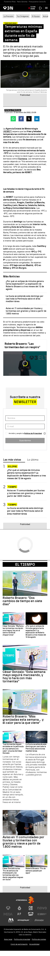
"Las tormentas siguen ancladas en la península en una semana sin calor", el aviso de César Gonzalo (13, 748)
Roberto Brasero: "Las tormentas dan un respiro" (22, 345)
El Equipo (36, 16)
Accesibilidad (34, 944)
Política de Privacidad (33, 433)
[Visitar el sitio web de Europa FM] (42, 914)
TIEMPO (12, 487)
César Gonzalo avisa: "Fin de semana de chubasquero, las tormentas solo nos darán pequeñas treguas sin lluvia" (13, 874)
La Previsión (8, 16)
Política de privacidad (22, 939)
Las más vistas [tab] (12, 459)
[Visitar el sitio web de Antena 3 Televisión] (8, 908)
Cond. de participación (19, 944)
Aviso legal (8, 939)
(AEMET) (7, 131)
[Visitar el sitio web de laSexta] (19, 908)
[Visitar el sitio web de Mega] (8, 914)
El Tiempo (25, 564)
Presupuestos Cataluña (37, 2)
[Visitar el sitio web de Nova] (42, 908)
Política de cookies (39, 939)
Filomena (22, 158)
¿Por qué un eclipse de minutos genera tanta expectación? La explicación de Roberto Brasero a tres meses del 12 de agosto (25, 285)
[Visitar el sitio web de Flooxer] (39, 920)
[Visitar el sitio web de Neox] (30, 908)
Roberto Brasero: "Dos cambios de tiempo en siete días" (22, 601)
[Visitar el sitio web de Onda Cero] (30, 914)
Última (33, 8)
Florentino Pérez (10, 2)
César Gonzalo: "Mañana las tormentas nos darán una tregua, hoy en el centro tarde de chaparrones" (13, 630)
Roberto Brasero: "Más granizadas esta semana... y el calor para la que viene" (23, 719)
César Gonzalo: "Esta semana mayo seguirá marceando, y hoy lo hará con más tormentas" (24, 676)
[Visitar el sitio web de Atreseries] (19, 914)
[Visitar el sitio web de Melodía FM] (10, 920)
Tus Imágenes (23, 16)
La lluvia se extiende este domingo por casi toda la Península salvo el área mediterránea (24, 299)
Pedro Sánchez (22, 2)
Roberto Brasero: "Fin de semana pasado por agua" (36, 871)
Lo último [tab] (32, 459)
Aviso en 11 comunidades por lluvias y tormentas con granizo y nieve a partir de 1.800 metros (26, 311)
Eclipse (12, 466)
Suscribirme (25, 440)
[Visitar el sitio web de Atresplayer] (25, 920)
